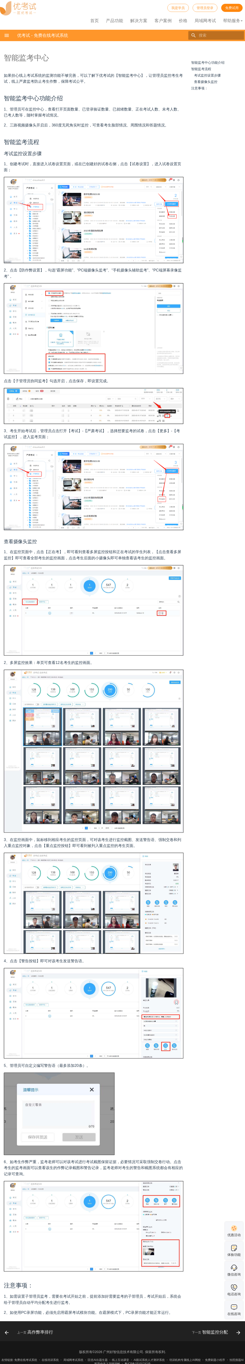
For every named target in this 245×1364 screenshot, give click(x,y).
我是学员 (178, 8)
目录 (194, 56)
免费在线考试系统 (25, 1360)
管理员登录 (205, 8)
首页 (94, 20)
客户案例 (163, 20)
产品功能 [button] (114, 20)
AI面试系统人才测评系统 (149, 1360)
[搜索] (216, 35)
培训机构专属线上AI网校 (184, 1360)
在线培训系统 (50, 1360)
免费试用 (232, 8)
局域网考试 (205, 20)
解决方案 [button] (138, 20)
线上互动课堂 (120, 1360)
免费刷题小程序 (215, 1360)
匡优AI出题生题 (97, 1360)
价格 (183, 20)
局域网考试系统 (73, 1360)
